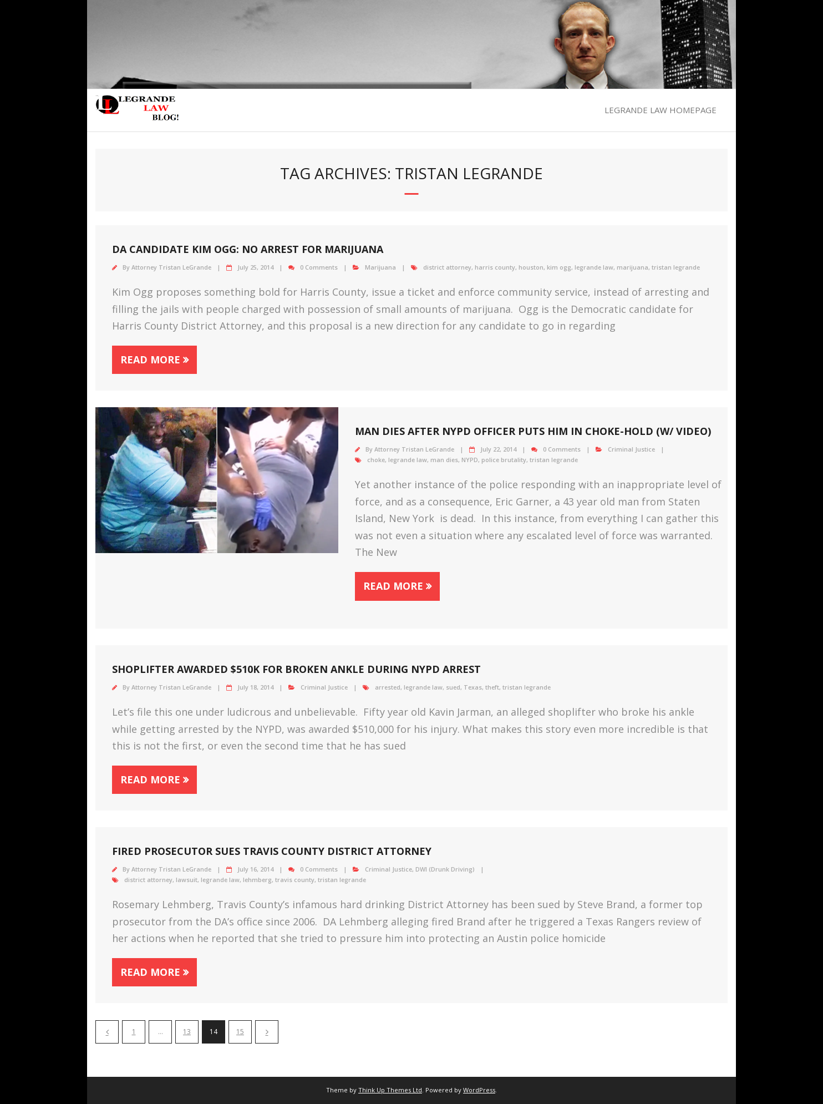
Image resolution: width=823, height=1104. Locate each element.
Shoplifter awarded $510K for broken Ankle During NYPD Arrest (296, 669)
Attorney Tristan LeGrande (171, 267)
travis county (294, 879)
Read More (150, 359)
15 (240, 1031)
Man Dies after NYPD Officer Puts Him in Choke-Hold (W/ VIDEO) (533, 431)
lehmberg (257, 879)
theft (492, 687)
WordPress (479, 1090)
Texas (473, 687)
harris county (495, 267)
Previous (107, 1032)
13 (187, 1031)
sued (453, 687)
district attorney (447, 267)
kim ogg (559, 267)
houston (531, 267)
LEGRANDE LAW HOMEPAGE (660, 109)
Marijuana (380, 267)
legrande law (594, 267)
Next (266, 1032)
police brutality (503, 459)
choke (376, 459)
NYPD (469, 459)
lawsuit (186, 879)
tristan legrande (676, 267)
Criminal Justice (631, 449)
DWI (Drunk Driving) (445, 869)
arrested (387, 687)
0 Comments (319, 267)
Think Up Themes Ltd (390, 1090)
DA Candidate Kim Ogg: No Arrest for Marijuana (247, 249)
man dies (444, 459)
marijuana (632, 267)
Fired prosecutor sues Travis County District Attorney (271, 851)
